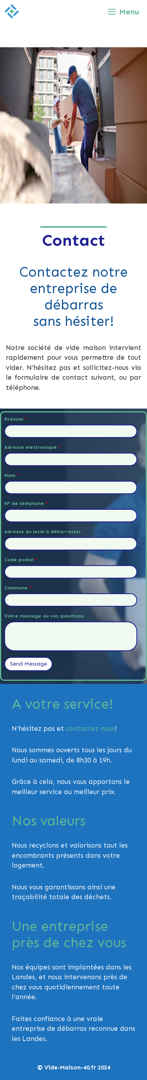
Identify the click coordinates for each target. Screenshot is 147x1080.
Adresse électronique (32, 447)
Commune (18, 588)
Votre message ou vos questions (43, 616)
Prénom (15, 419)
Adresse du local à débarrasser (42, 531)
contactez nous (90, 728)
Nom (11, 475)
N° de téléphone (26, 503)
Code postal (20, 559)
